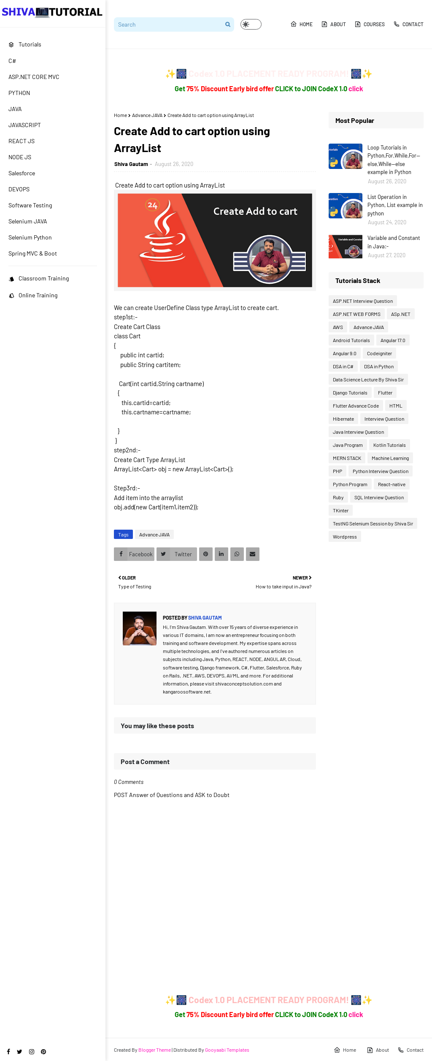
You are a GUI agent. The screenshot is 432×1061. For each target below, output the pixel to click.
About (333, 24)
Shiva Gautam (131, 164)
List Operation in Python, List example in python (395, 205)
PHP (337, 471)
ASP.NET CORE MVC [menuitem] (33, 76)
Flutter (385, 392)
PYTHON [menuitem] (19, 92)
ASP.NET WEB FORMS (357, 314)
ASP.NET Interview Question (363, 301)
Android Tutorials (351, 340)
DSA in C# (343, 366)
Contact (408, 24)
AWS (338, 327)
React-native (391, 484)
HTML (395, 405)
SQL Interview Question (379, 497)
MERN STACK (347, 458)
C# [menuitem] (12, 60)
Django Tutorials (350, 392)
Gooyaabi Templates (227, 1050)
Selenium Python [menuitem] (30, 237)
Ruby (338, 497)
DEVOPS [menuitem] (19, 189)
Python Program (350, 484)
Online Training (32, 295)
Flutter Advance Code (356, 405)
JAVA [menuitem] (15, 108)
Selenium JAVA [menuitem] (27, 221)
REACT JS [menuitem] (21, 140)
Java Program (348, 445)
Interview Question (384, 419)
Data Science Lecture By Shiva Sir (368, 379)
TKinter (340, 510)
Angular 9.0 (344, 353)
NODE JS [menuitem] (19, 157)
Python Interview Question (380, 471)
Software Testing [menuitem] (30, 205)
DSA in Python (379, 366)
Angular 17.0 (393, 340)
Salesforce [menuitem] (21, 173)
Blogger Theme (154, 1050)
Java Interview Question (358, 432)
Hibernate (343, 419)
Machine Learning (390, 458)
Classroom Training (38, 278)
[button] (251, 24)
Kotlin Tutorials (389, 445)
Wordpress (345, 536)
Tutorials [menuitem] (24, 44)
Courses (369, 24)
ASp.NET (400, 314)
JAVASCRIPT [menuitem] (24, 124)
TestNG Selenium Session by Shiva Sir (373, 523)
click (355, 88)
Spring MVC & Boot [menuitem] (32, 253)
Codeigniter (379, 353)
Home (301, 24)
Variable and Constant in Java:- (393, 242)
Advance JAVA (147, 115)
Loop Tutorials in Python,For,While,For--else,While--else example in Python (393, 160)
